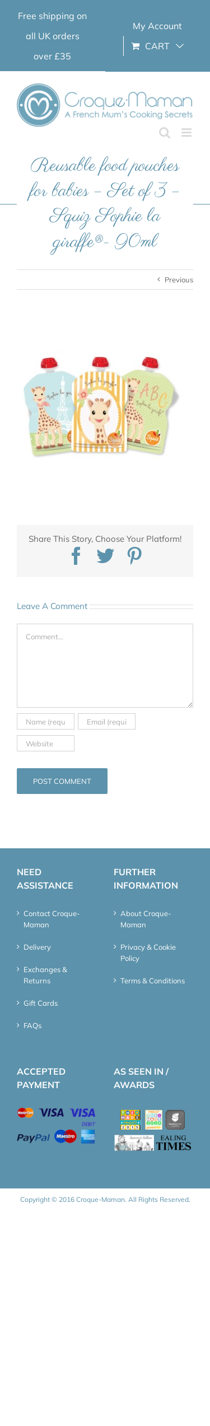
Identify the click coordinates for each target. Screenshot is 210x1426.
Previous (179, 279)
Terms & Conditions (152, 980)
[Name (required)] (45, 721)
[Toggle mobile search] (164, 132)
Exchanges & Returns (45, 975)
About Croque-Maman (145, 919)
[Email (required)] (107, 721)
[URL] (45, 743)
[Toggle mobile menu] (187, 132)
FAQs (32, 1025)
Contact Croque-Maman (52, 919)
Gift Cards (41, 1002)
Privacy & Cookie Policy (148, 952)
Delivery (37, 946)
